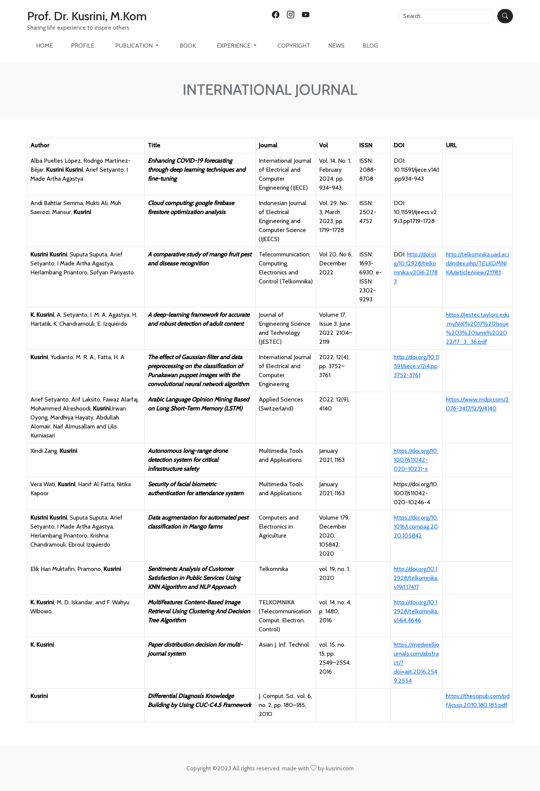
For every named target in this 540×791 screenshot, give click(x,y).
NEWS (336, 45)
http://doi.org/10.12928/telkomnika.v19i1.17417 (416, 577)
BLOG (370, 45)
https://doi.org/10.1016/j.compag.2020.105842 (416, 526)
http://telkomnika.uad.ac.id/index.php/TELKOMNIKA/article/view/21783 (477, 263)
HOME (44, 45)
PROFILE (82, 45)
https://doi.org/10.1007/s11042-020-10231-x (416, 459)
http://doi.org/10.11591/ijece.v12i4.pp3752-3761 (416, 366)
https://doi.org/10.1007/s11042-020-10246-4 (416, 493)
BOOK (188, 45)
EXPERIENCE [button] (234, 45)
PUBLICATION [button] (134, 45)
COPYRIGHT (294, 45)
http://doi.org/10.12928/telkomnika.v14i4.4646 (416, 611)
